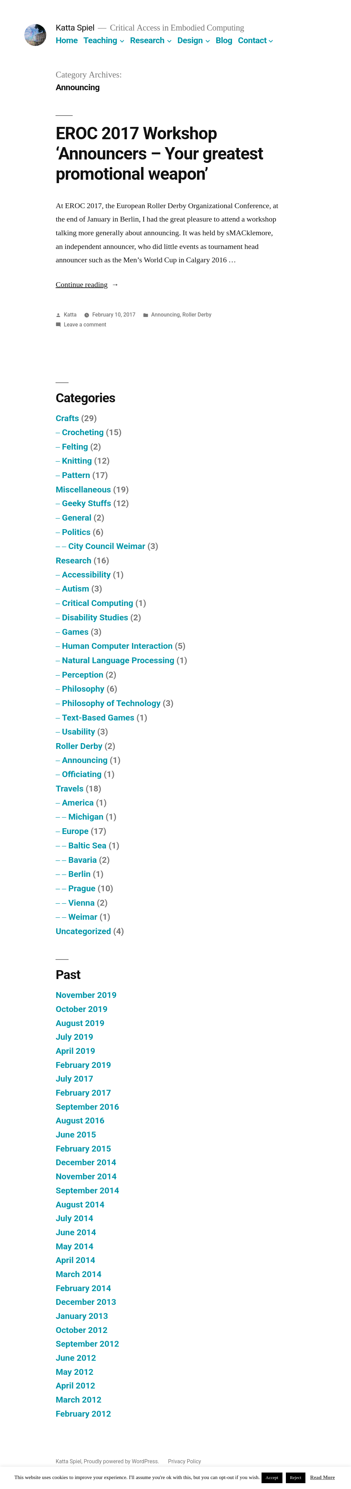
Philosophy (83, 689)
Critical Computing (97, 603)
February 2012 (83, 1414)
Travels (69, 789)
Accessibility (86, 575)
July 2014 (74, 1218)
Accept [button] (272, 1477)
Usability (78, 732)
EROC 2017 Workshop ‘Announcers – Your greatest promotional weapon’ (159, 153)
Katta (70, 314)
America (78, 803)
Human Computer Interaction (117, 646)
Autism (75, 589)
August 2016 (80, 1120)
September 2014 (87, 1190)
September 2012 (87, 1344)
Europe (75, 831)
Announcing (165, 314)
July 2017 (74, 1079)
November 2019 (86, 995)
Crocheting (83, 432)
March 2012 (78, 1400)
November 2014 (86, 1176)
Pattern (76, 475)
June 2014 (76, 1232)
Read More (322, 1477)
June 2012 (76, 1358)
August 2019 (80, 1023)
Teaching (100, 40)
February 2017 (83, 1093)
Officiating (82, 774)
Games (75, 632)
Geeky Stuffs (86, 503)
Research (147, 40)
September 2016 (87, 1107)
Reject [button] (295, 1477)
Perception (83, 675)
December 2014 (86, 1162)
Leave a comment (85, 324)
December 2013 (86, 1302)
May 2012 (74, 1372)
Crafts (67, 418)
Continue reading (87, 284)
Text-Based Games (98, 718)
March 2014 (78, 1274)
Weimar (82, 917)
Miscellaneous (83, 490)
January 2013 (82, 1316)
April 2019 (75, 1051)
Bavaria (82, 860)
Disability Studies (95, 617)
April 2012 (75, 1386)
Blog (224, 40)
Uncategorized (83, 931)
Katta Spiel (75, 28)
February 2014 (83, 1288)
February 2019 (83, 1065)
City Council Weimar (106, 546)
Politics (76, 532)
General (77, 518)
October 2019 (81, 1009)
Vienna (81, 903)
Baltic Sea (87, 845)
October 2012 (81, 1330)
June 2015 (76, 1135)
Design (190, 40)
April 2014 (75, 1260)
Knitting (77, 461)
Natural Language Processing (118, 660)
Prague (81, 888)
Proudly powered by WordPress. (122, 1461)
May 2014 (74, 1246)
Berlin (79, 874)
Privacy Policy (184, 1461)
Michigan (86, 817)
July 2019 (74, 1037)
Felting (75, 447)
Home (66, 40)
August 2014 (80, 1205)
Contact (252, 40)
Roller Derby (196, 314)
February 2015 (83, 1149)
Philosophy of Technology (111, 703)
